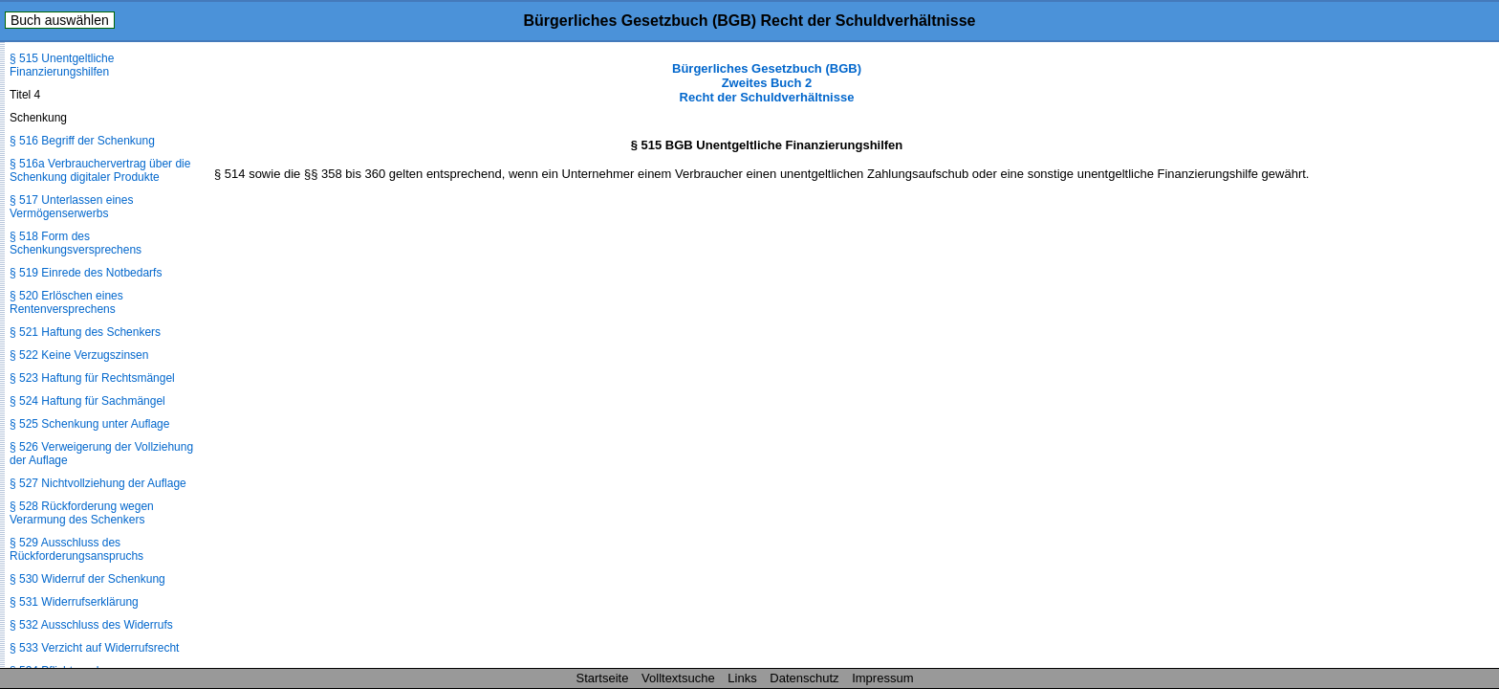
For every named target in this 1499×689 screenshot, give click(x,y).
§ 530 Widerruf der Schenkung (87, 579)
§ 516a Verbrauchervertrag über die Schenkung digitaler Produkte (100, 170)
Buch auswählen (60, 20)
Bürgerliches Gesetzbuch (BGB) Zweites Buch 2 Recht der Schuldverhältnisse (766, 82)
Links (742, 678)
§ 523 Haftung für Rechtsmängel (92, 378)
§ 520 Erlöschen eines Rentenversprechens (66, 302)
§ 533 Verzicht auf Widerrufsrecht (94, 648)
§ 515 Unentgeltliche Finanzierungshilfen (62, 65)
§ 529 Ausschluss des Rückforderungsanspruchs (76, 549)
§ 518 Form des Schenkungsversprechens (75, 243)
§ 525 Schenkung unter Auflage (89, 424)
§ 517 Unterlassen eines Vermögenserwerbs (71, 206)
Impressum (882, 678)
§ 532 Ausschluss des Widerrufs (91, 625)
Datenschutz (804, 678)
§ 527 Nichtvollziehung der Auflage (98, 483)
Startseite (602, 678)
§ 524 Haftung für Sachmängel (87, 401)
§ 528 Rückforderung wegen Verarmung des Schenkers (82, 513)
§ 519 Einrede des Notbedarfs (86, 272)
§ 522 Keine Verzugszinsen (79, 355)
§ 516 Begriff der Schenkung (82, 140)
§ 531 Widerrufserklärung (74, 602)
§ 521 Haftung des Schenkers (85, 332)
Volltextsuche (678, 678)
